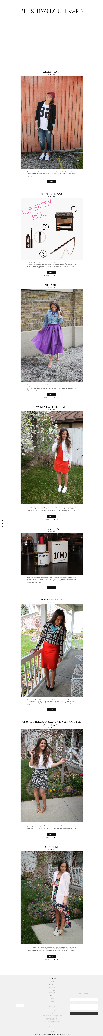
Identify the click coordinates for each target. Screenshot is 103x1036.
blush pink (51, 846)
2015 (51, 984)
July (52, 995)
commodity (51, 529)
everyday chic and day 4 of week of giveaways (52, 1016)
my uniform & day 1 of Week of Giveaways (52, 1021)
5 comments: (46, 712)
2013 (51, 1029)
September (52, 992)
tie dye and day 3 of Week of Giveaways (52, 1018)
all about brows (51, 193)
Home (27, 27)
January (51, 1027)
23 (52, 1013)
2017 (52, 981)
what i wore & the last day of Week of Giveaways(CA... (52, 1015)
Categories (52, 27)
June (52, 997)
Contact (63, 27)
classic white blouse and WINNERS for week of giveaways (51, 723)
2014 (51, 986)
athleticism (51, 71)
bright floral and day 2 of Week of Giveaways (52, 1019)
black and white (51, 599)
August (52, 993)
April (52, 1000)
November (52, 989)
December (52, 987)
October (51, 990)
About (35, 27)
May (52, 998)
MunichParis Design (66, 1034)
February (52, 1026)
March (52, 1024)
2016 (52, 982)
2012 (52, 1031)
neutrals (52, 1022)
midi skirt (51, 284)
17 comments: (46, 397)
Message (73, 1002)
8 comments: (46, 184)
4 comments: (46, 519)
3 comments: (46, 275)
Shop (42, 27)
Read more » (51, 181)
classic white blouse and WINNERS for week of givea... (52, 1010)
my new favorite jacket (51, 406)
